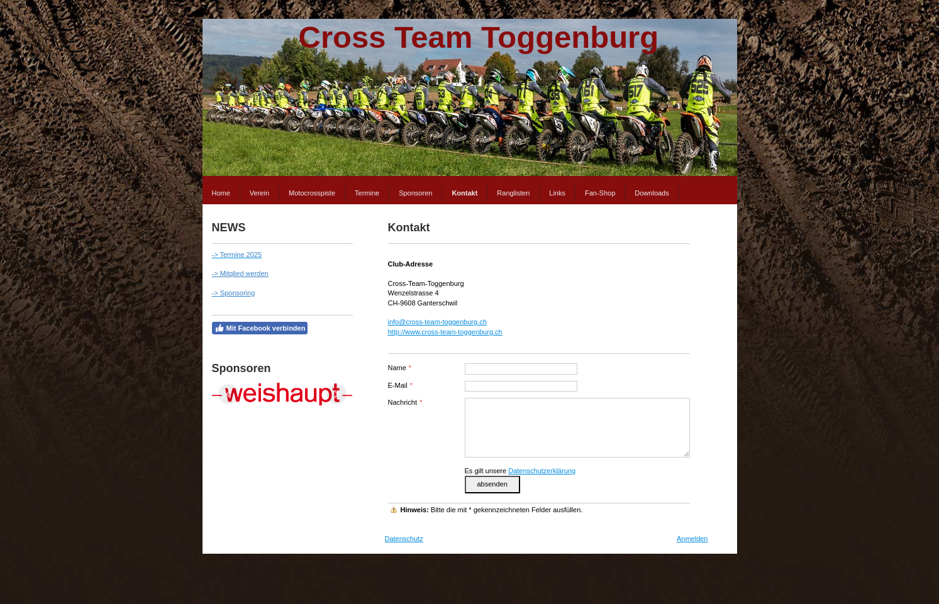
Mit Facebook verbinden (260, 328)
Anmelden (692, 538)
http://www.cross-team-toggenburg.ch (445, 332)
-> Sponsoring (233, 293)
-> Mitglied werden (240, 273)
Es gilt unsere (520, 471)
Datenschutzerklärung (541, 471)
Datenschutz (404, 538)
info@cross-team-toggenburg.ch (437, 322)
